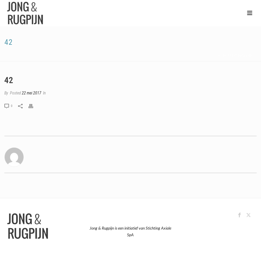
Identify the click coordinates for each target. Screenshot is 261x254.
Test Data (237, 55)
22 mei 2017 (31, 93)
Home (222, 55)
